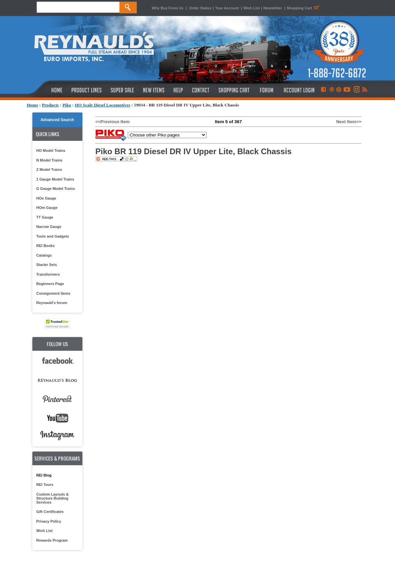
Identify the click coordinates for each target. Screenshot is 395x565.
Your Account (227, 8)
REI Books (45, 246)
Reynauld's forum (51, 303)
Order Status (200, 8)
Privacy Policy (48, 521)
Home (32, 104)
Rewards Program (52, 540)
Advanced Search (57, 119)
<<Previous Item (112, 121)
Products (50, 104)
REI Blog (44, 475)
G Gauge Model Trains (55, 189)
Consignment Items (53, 293)
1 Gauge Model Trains (55, 179)
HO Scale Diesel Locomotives (102, 104)
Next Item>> (349, 121)
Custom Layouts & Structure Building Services (52, 498)
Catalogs (44, 255)
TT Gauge (44, 217)
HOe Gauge (46, 198)
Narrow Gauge (48, 227)
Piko (66, 104)
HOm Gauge (47, 208)
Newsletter (273, 8)
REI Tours (44, 485)
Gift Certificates (50, 512)
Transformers (48, 274)
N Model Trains (49, 160)
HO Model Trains (50, 151)
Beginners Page (50, 284)
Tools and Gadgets (52, 236)
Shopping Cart (304, 8)
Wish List (252, 8)
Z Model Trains (49, 170)
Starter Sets (46, 265)
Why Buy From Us (167, 8)
